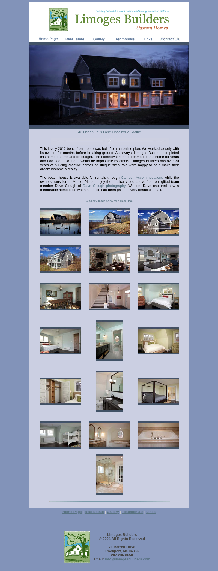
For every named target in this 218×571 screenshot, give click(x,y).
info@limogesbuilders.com (127, 559)
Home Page (72, 512)
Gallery (113, 512)
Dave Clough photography (104, 186)
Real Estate (94, 512)
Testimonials (133, 512)
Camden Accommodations (142, 177)
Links (151, 512)
